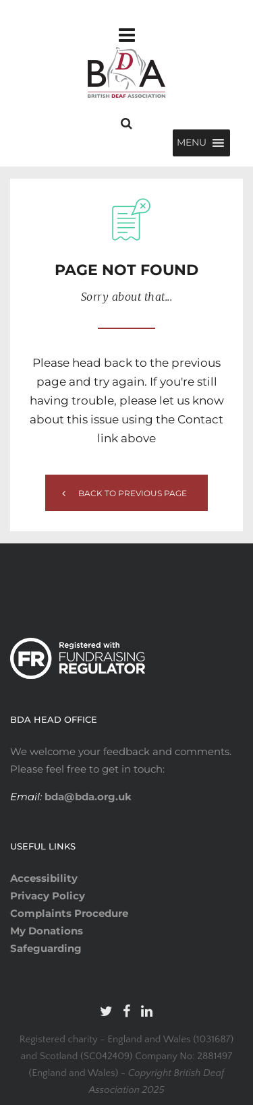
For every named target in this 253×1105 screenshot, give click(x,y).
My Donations (46, 930)
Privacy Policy (47, 895)
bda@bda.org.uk (87, 796)
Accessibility (44, 878)
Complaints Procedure (69, 913)
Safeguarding (46, 948)
